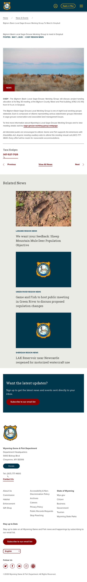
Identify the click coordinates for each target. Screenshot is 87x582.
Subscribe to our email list (23, 401)
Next (77, 164)
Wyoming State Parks (66, 516)
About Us (7, 490)
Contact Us (8, 479)
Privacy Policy (36, 506)
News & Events (22, 18)
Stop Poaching (37, 515)
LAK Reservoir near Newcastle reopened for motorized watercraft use (43, 360)
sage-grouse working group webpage (41, 125)
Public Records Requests (41, 511)
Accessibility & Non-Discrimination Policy (39, 492)
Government (63, 507)
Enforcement (9, 503)
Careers (33, 502)
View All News (45, 164)
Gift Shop (7, 507)
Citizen (60, 499)
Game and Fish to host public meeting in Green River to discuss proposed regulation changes (42, 301)
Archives (34, 498)
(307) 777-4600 (14, 474)
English (8, 551)
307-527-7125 (10, 155)
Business (61, 503)
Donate (11, 466)
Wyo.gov (61, 495)
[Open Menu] (81, 6)
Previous (11, 164)
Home (5, 18)
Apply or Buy (68, 6)
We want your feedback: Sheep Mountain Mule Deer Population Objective (38, 240)
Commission (8, 495)
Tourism (60, 512)
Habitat (6, 499)
